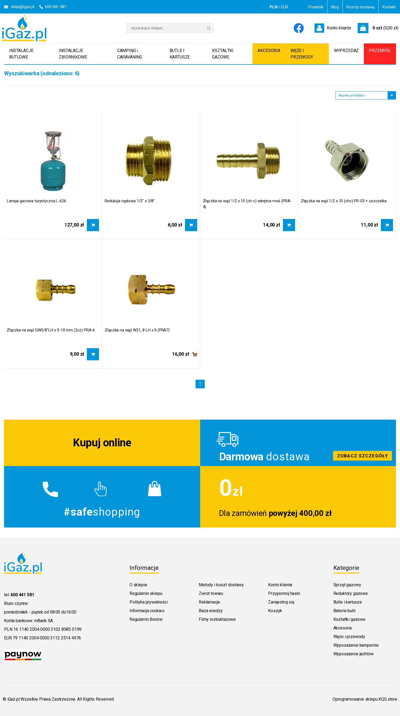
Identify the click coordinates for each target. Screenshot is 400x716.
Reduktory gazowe (350, 593)
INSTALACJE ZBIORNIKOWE (73, 54)
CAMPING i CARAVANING (129, 54)
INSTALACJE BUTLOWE (21, 54)
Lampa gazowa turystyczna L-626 (36, 200)
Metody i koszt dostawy (221, 584)
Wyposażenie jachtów (353, 653)
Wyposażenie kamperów (356, 645)
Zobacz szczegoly (298, 443)
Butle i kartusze (347, 602)
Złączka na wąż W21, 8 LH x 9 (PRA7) (137, 330)
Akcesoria (342, 628)
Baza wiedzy (211, 610)
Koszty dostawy (361, 7)
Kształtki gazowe (349, 619)
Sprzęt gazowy (347, 584)
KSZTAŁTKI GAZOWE (223, 54)
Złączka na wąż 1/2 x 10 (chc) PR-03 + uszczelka (344, 200)
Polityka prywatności (148, 602)
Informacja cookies (147, 610)
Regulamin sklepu (145, 593)
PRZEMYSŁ (380, 50)
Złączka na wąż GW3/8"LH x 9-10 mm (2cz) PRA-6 (51, 330)
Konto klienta (280, 584)
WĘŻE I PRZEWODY (301, 54)
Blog (335, 7)
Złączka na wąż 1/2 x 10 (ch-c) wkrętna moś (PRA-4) (247, 203)
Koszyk (275, 610)
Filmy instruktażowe (217, 619)
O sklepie (138, 584)
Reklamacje (209, 602)
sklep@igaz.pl (22, 6)
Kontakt (389, 7)
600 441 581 (55, 6)
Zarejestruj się (281, 602)
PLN (273, 7)
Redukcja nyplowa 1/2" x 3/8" (130, 200)
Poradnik (315, 7)
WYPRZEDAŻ (346, 50)
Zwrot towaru (211, 593)
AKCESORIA (269, 50)
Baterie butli (344, 610)
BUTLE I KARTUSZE (180, 54)
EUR (284, 7)
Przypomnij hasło (284, 593)
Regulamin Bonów (146, 619)
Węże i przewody (349, 636)
